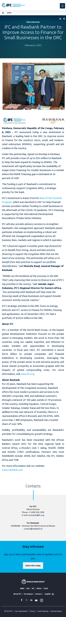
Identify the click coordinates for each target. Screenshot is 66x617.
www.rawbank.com (12, 469)
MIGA (39, 588)
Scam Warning (42, 611)
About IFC (17, 594)
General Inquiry (56, 611)
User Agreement (21, 611)
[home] (3, 13)
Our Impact (28, 594)
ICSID (46, 588)
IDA (28, 588)
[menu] (62, 5)
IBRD (22, 588)
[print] (59, 19)
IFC (33, 588)
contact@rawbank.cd (33, 529)
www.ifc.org (27, 374)
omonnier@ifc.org (36, 515)
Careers (38, 594)
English (48, 594)
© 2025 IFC (8, 611)
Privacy (32, 611)
